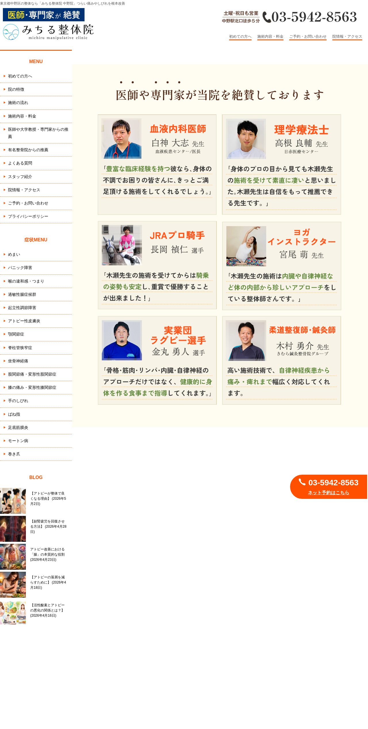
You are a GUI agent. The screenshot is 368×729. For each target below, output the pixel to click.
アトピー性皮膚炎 (24, 321)
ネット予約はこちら (328, 492)
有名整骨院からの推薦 (28, 149)
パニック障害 (20, 267)
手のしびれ (18, 400)
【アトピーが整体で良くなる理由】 (48, 498)
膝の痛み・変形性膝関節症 (32, 387)
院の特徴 (16, 89)
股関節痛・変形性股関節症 (32, 374)
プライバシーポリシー (28, 216)
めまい (14, 254)
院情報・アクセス (347, 36)
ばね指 (14, 414)
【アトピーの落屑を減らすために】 (48, 582)
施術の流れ (18, 102)
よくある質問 (20, 163)
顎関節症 (16, 334)
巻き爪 (14, 454)
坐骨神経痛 (18, 361)
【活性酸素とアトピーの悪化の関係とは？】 (47, 610)
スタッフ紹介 (20, 176)
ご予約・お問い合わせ (308, 36)
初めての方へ (240, 36)
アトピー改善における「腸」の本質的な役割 (47, 554)
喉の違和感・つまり (26, 281)
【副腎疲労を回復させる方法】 (48, 526)
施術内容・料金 (270, 36)
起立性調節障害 (22, 307)
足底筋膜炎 (18, 427)
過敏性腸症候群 (22, 294)
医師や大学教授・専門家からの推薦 (38, 133)
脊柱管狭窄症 (20, 347)
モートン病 (18, 440)
